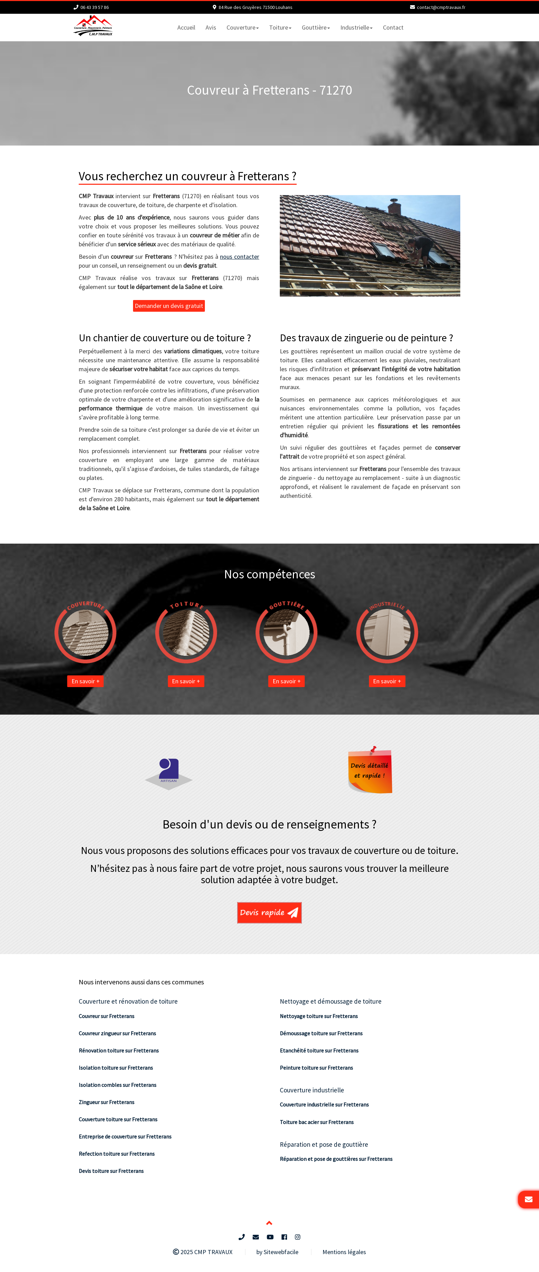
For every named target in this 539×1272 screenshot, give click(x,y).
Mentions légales (344, 1252)
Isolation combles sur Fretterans (117, 1084)
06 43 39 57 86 (94, 7)
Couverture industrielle (312, 1090)
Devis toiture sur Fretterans (111, 1170)
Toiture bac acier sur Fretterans (317, 1122)
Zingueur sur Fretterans (106, 1102)
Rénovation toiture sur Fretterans (119, 1050)
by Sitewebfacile (277, 1252)
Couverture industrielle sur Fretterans (324, 1104)
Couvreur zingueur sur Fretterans (117, 1033)
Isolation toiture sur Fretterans (116, 1067)
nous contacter (239, 256)
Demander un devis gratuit (169, 306)
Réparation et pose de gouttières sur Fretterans (336, 1158)
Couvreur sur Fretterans (106, 1016)
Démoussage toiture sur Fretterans (321, 1033)
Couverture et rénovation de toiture (128, 1001)
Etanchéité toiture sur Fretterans (319, 1050)
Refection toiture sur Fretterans (117, 1153)
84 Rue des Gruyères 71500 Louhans (256, 7)
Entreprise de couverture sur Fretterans (125, 1136)
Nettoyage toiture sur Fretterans (319, 1016)
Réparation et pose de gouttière (324, 1144)
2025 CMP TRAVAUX (202, 1252)
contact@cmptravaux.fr (441, 7)
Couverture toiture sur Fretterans (118, 1119)
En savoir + (51, 681)
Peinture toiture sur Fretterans (316, 1067)
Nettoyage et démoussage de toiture (331, 1001)
